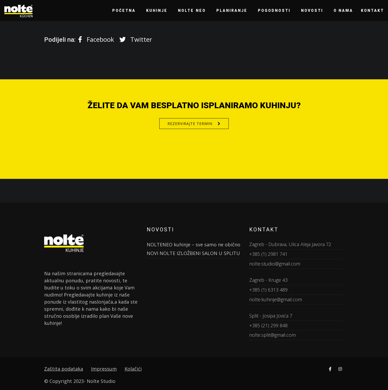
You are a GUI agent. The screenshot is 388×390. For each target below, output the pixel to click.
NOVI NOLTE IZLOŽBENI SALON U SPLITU (193, 253)
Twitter (135, 39)
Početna (124, 10)
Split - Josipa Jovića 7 (270, 316)
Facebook (96, 39)
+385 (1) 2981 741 (268, 254)
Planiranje (231, 10)
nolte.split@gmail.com (272, 335)
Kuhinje (156, 10)
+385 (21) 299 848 (268, 325)
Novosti (312, 10)
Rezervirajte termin (189, 123)
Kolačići (133, 369)
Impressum (104, 369)
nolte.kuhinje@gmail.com (275, 299)
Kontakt (372, 10)
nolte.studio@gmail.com (274, 264)
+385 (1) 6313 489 (268, 290)
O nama (343, 10)
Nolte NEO (192, 10)
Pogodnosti (274, 10)
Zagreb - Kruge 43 (268, 280)
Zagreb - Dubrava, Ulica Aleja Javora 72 (290, 244)
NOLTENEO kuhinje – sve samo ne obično (193, 244)
